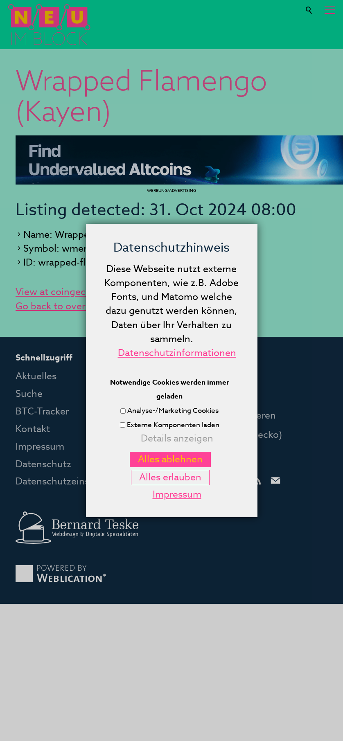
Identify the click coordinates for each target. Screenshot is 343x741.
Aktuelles (36, 376)
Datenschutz (43, 464)
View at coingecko (56, 292)
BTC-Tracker (42, 412)
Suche (309, 7)
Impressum (40, 447)
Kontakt (33, 429)
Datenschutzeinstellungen (73, 482)
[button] (329, 9)
